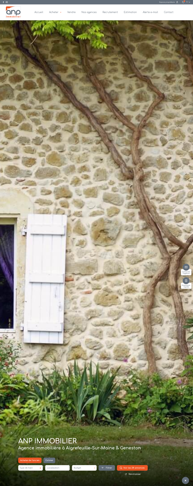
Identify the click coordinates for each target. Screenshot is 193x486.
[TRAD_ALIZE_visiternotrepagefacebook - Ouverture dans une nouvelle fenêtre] (3, 2)
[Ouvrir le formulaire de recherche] (107, 468)
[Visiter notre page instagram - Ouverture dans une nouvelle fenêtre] (7, 2)
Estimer (49, 461)
